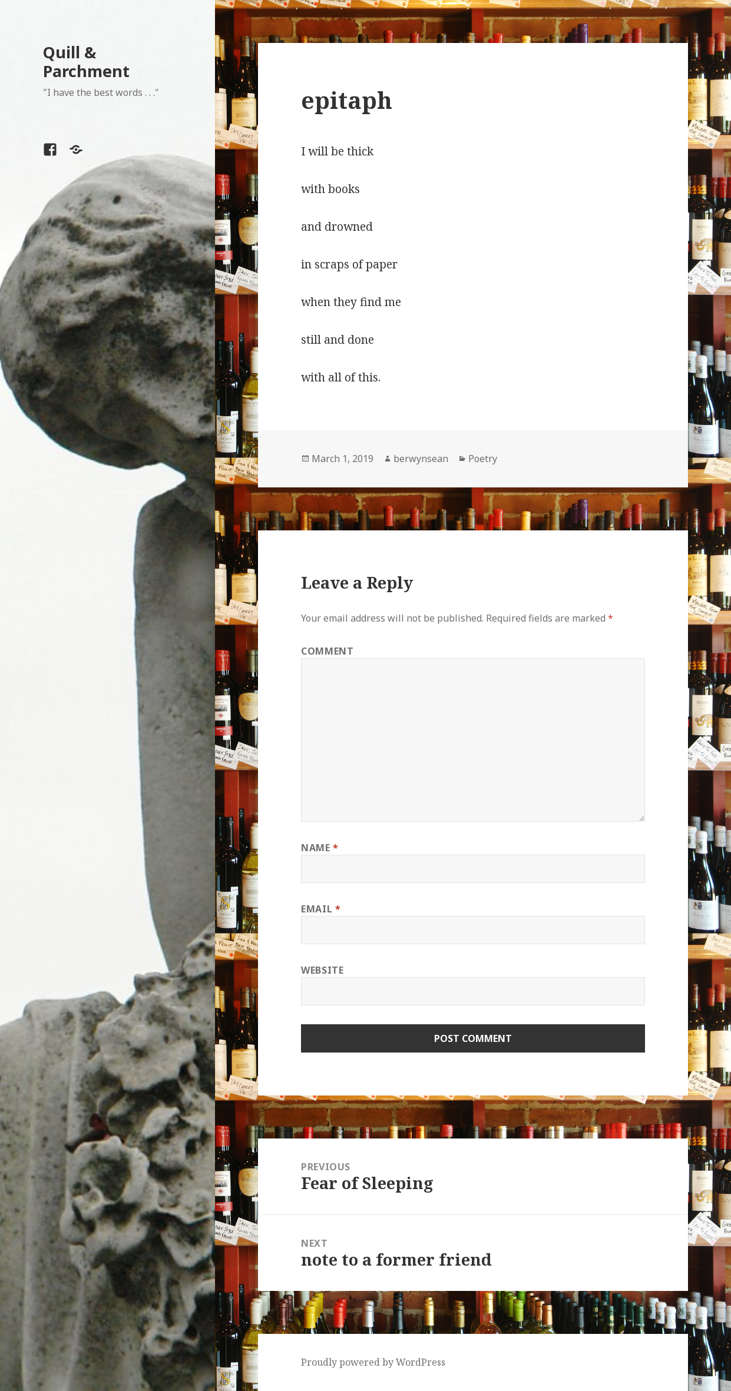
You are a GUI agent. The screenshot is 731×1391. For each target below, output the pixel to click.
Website (322, 970)
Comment (327, 651)
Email (320, 908)
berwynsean (420, 458)
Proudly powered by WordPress (373, 1362)
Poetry (482, 458)
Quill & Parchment (86, 61)
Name (320, 847)
